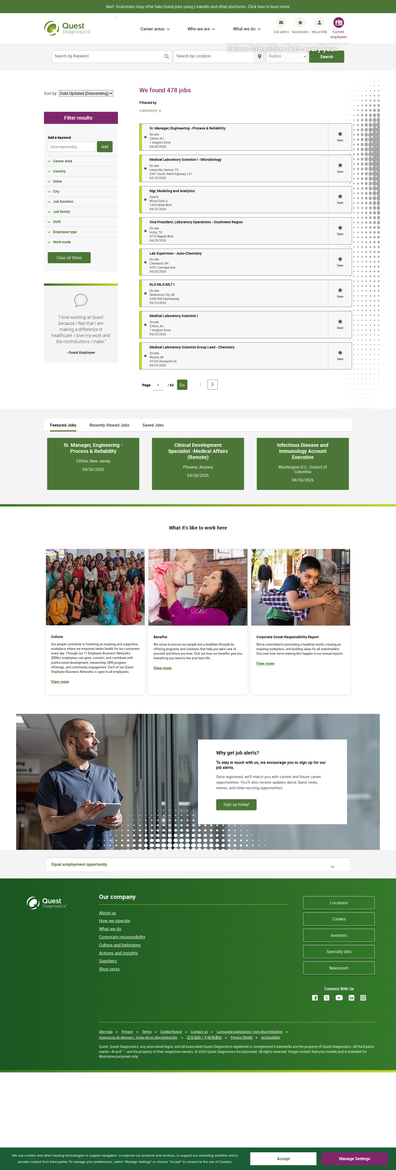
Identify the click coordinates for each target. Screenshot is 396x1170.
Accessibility (270, 1134)
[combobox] (214, 57)
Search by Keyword (72, 56)
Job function (63, 298)
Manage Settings (366, 1158)
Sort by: (51, 190)
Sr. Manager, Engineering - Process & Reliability (93, 546)
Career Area (62, 258)
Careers (339, 1016)
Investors (339, 1032)
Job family (61, 308)
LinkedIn (351, 1095)
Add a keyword (59, 235)
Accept (318, 1158)
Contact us (199, 1129)
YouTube (339, 1095)
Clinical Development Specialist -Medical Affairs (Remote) (198, 549)
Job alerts (281, 31)
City (56, 288)
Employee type (65, 329)
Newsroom (339, 1065)
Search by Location (194, 56)
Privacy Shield (241, 1134)
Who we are (199, 29)
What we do (244, 29)
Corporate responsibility (122, 1034)
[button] (340, 234)
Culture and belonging (120, 1042)
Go (182, 482)
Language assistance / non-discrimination (250, 1129)
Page (146, 482)
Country (59, 268)
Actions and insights (118, 1050)
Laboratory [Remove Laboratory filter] (148, 207)
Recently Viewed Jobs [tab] (109, 522)
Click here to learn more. (269, 6)
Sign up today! (236, 901)
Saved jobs (300, 31)
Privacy (127, 1129)
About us (107, 1010)
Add (104, 244)
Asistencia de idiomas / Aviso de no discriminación (138, 1134)
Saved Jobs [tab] (153, 522)
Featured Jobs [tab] (63, 522)
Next (213, 482)
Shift (57, 319)
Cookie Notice (171, 1129)
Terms (147, 1129)
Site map (106, 1129)
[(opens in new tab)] (300, 719)
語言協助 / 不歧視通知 (204, 1134)
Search (326, 56)
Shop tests (109, 1066)
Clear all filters (69, 355)
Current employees (338, 34)
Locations (339, 1000)
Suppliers (108, 1058)
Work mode (62, 339)
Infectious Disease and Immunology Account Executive (302, 549)
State (57, 278)
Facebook (315, 1095)
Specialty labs (339, 1049)
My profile (319, 31)
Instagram (363, 1095)
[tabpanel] (198, 561)
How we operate (114, 1018)
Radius (275, 56)
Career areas (152, 29)
